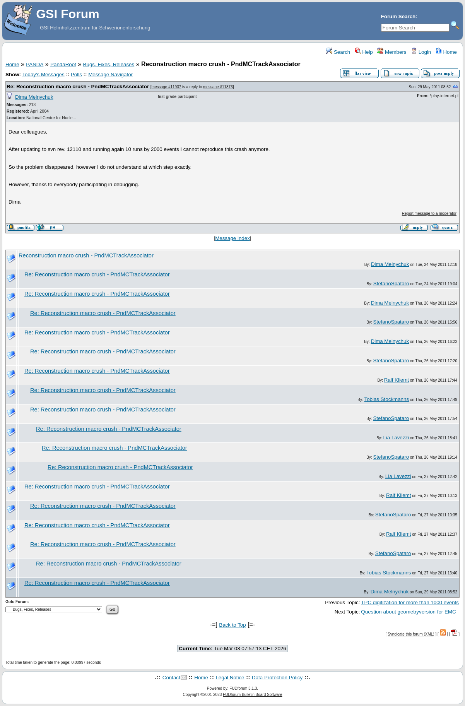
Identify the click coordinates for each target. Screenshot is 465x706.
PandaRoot (63, 64)
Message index (232, 238)
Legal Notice (229, 677)
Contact (171, 677)
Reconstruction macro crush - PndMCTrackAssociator (86, 255)
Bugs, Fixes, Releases (109, 64)
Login (421, 52)
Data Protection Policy (277, 677)
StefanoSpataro (391, 283)
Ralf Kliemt (396, 380)
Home (446, 52)
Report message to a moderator (429, 213)
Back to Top (232, 625)
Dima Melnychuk (34, 97)
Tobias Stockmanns (386, 399)
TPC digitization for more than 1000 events (410, 602)
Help (364, 52)
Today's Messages (43, 74)
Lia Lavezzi (396, 437)
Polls (76, 74)
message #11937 (166, 87)
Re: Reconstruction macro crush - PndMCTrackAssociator (78, 86)
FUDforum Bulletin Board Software (252, 694)
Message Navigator (110, 74)
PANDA (34, 64)
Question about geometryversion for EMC (408, 612)
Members (391, 52)
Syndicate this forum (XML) (411, 634)
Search (338, 52)
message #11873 (218, 87)
